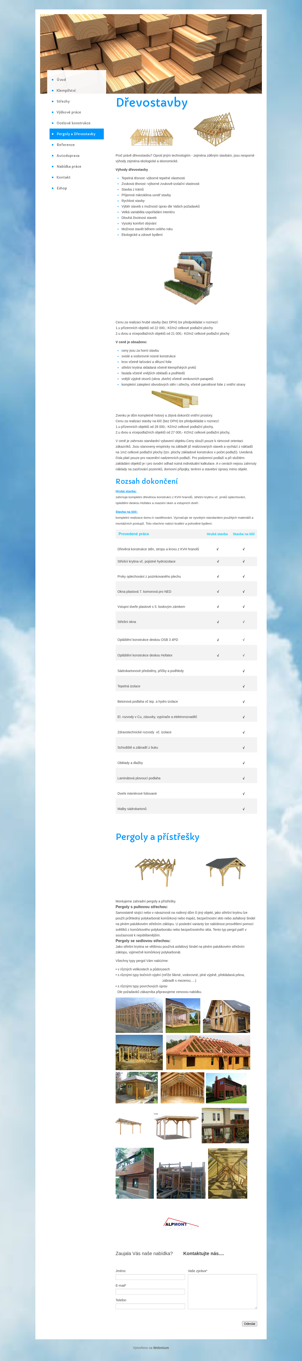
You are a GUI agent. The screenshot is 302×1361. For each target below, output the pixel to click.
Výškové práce (69, 112)
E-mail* (121, 1285)
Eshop (62, 188)
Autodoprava (68, 156)
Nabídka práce (69, 166)
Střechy (63, 101)
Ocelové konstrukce (74, 123)
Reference (66, 145)
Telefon (121, 1300)
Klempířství (66, 90)
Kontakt (64, 177)
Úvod (61, 80)
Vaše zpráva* (197, 1271)
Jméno (121, 1271)
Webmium (161, 1348)
